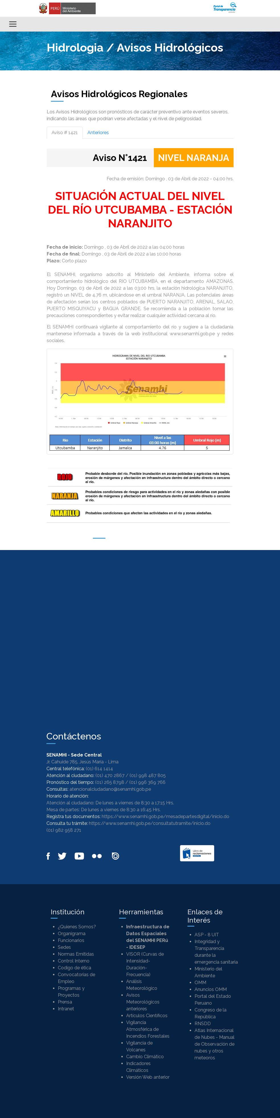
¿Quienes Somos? (77, 926)
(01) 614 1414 (99, 768)
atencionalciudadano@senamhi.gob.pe (110, 789)
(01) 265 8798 (109, 782)
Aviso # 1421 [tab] (65, 132)
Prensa (65, 1002)
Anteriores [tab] (98, 132)
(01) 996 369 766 (147, 782)
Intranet (66, 1008)
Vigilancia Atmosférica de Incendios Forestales (147, 1029)
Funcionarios (71, 940)
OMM (200, 982)
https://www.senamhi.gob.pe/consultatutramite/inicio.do (149, 823)
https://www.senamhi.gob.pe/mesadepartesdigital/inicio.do (165, 816)
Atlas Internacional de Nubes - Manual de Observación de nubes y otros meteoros (214, 1044)
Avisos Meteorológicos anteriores (143, 1001)
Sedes (64, 947)
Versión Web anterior (147, 1077)
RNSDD (203, 1023)
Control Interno (73, 961)
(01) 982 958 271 (63, 830)
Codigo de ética (74, 967)
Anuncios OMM (211, 989)
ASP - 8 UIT (207, 934)
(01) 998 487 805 (148, 775)
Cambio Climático (145, 1056)
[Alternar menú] (13, 24)
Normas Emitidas (76, 954)
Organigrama (71, 933)
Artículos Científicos (146, 1015)
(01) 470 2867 (109, 775)
